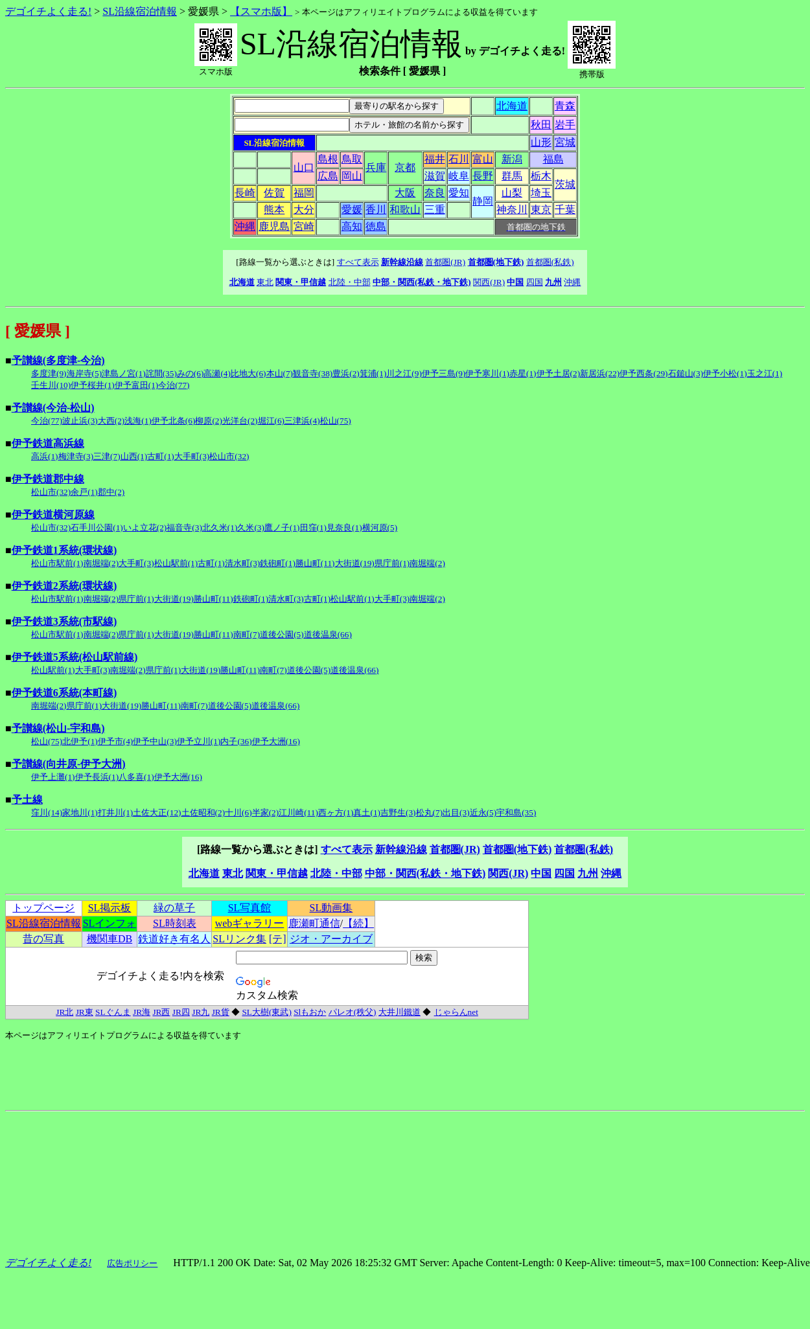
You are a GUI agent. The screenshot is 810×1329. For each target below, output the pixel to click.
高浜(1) (44, 456)
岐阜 (458, 175)
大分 (304, 209)
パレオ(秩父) (352, 1012)
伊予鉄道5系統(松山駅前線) (75, 657)
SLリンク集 (239, 938)
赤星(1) (523, 373)
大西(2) (111, 421)
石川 (458, 159)
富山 (482, 159)
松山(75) (335, 421)
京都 (405, 167)
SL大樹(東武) (266, 1012)
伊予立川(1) (199, 741)
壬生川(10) (51, 385)
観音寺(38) (312, 373)
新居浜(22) (599, 373)
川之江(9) (404, 373)
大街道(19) (355, 563)
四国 (534, 282)
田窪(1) (313, 527)
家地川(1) (80, 812)
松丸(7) (429, 812)
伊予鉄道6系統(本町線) (64, 692)
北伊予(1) (80, 741)
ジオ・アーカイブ (331, 938)
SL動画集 (331, 907)
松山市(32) (229, 456)
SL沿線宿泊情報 (139, 11)
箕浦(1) (373, 373)
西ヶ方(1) (336, 812)
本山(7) (280, 373)
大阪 (405, 192)
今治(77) (173, 385)
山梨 (512, 192)
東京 (541, 209)
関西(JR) (489, 282)
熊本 (274, 209)
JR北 (64, 1012)
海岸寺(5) (84, 373)
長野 (482, 175)
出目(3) (456, 812)
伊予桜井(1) (93, 385)
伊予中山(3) (155, 741)
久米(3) (250, 527)
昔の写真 (43, 938)
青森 (565, 105)
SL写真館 (250, 907)
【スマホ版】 (261, 11)
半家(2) (265, 812)
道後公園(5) (282, 634)
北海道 (511, 105)
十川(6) (238, 812)
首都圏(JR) (445, 262)
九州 (553, 282)
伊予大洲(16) (276, 741)
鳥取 (351, 159)
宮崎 (304, 226)
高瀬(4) (217, 373)
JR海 (141, 1012)
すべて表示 (358, 262)
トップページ (43, 907)
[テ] (277, 938)
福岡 (304, 192)
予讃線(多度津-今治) (58, 360)
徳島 (375, 226)
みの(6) (190, 373)
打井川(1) (115, 812)
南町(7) (246, 634)
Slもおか (310, 1012)
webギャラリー (249, 923)
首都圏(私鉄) (550, 262)
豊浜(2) (346, 373)
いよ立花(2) (145, 527)
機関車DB (109, 938)
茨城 (565, 184)
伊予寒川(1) (487, 373)
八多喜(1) (136, 777)
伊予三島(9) (444, 373)
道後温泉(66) (328, 634)
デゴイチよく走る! (48, 11)
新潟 (512, 159)
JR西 (161, 1012)
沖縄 (245, 226)
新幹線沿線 (402, 262)
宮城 (565, 142)
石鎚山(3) (686, 373)
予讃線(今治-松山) (53, 407)
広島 (328, 175)
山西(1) (134, 456)
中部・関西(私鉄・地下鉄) (422, 282)
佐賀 (274, 192)
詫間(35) (161, 373)
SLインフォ (110, 923)
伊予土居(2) (559, 373)
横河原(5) (380, 527)
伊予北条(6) (174, 421)
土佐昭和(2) (203, 812)
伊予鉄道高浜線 (48, 443)
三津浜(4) (302, 421)
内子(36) (235, 741)
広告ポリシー (132, 1263)
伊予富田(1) (137, 385)
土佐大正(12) (157, 812)
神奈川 (511, 209)
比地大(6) (248, 373)
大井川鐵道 (399, 1012)
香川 (375, 209)
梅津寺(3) (76, 456)
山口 (304, 167)
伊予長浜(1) (97, 777)
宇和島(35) (516, 812)
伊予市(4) (115, 741)
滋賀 (434, 175)
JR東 (84, 1012)
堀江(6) (271, 421)
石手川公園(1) (97, 527)
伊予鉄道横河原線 (53, 514)
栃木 (541, 175)
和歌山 (405, 209)
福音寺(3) (184, 527)
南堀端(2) (101, 563)
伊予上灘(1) (53, 777)
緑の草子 (174, 907)
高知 (351, 226)
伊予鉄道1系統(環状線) (64, 550)
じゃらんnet (456, 1012)
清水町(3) (242, 563)
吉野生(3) (398, 812)
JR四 (181, 1012)
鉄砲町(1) (277, 563)
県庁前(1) (392, 563)
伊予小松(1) (725, 373)
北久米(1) (220, 527)
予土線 (27, 799)
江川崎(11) (298, 812)
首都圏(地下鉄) (496, 262)
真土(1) (366, 812)
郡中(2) (111, 492)
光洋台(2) (240, 421)
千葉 (565, 209)
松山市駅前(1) (57, 563)
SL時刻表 (174, 923)
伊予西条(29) (643, 373)
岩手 (565, 124)
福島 (553, 159)
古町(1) (160, 456)
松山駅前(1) (176, 563)
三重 (434, 209)
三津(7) (107, 456)
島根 (328, 159)
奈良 (434, 192)
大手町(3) (192, 456)
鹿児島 (274, 226)
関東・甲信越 (300, 282)
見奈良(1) (344, 527)
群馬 (512, 175)
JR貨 (220, 1012)
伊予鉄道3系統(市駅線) (64, 621)
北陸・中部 (350, 282)
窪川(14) (46, 812)
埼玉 (541, 192)
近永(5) (483, 812)
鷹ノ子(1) (282, 527)
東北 (265, 282)
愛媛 (351, 209)
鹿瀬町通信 (314, 923)
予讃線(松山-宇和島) (58, 728)
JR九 (200, 1012)
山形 (541, 142)
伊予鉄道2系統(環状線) (64, 585)
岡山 (351, 175)
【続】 (358, 923)
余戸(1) (84, 492)
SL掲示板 (110, 907)
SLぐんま (113, 1012)
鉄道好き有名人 (174, 938)
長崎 (245, 192)
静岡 (482, 201)
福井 (434, 159)
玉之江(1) (765, 373)
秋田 (541, 124)
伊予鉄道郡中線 (48, 478)
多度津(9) (49, 373)
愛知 (458, 192)
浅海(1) (138, 421)
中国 (515, 282)
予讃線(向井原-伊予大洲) (69, 763)
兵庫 (375, 167)
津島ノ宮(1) (124, 373)
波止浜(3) (80, 421)
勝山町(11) (315, 563)
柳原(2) (208, 421)
